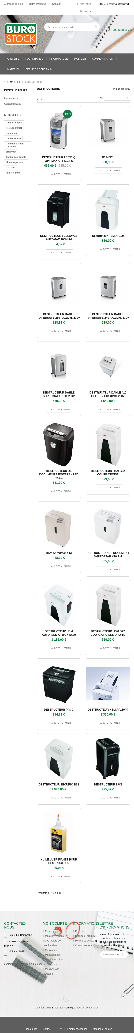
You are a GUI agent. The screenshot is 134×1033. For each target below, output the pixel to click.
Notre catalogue (37, 4)
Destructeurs (11, 98)
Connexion (85, 11)
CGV (59, 1029)
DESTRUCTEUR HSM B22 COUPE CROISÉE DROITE (108, 633)
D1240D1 (108, 157)
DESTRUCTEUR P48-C (59, 709)
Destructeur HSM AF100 (108, 235)
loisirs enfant (13, 172)
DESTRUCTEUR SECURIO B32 (59, 784)
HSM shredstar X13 (59, 552)
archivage (11, 151)
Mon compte (84, 4)
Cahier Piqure (13, 138)
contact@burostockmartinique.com (23, 964)
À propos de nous (13, 4)
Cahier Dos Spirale (16, 157)
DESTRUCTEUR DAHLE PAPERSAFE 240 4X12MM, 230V (108, 316)
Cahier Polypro (14, 122)
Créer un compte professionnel (114, 4)
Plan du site (31, 1029)
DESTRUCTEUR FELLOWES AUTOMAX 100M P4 (58, 237)
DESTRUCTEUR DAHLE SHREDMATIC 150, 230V (59, 394)
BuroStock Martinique (63, 1007)
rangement (11, 133)
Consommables (12, 103)
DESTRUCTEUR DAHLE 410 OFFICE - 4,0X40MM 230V (108, 394)
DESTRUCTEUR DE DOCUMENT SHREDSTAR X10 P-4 (108, 554)
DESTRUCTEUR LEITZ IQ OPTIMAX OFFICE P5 (59, 159)
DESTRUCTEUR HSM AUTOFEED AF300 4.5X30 (59, 633)
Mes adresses (52, 954)
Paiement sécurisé (77, 1029)
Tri (101, 98)
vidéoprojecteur (14, 162)
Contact (56, 4)
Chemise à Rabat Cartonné (15, 145)
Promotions (81, 931)
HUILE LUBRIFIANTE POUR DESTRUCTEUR (58, 861)
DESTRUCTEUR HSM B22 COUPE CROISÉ (108, 472)
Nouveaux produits (85, 935)
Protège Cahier (14, 128)
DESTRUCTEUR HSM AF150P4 (108, 709)
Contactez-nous (83, 945)
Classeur (11, 167)
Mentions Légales (102, 1029)
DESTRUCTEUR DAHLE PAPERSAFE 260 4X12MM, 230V (59, 316)
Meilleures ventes (84, 940)
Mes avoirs (50, 950)
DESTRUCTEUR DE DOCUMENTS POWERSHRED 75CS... (58, 474)
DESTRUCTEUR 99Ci (108, 784)
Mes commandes (54, 935)
